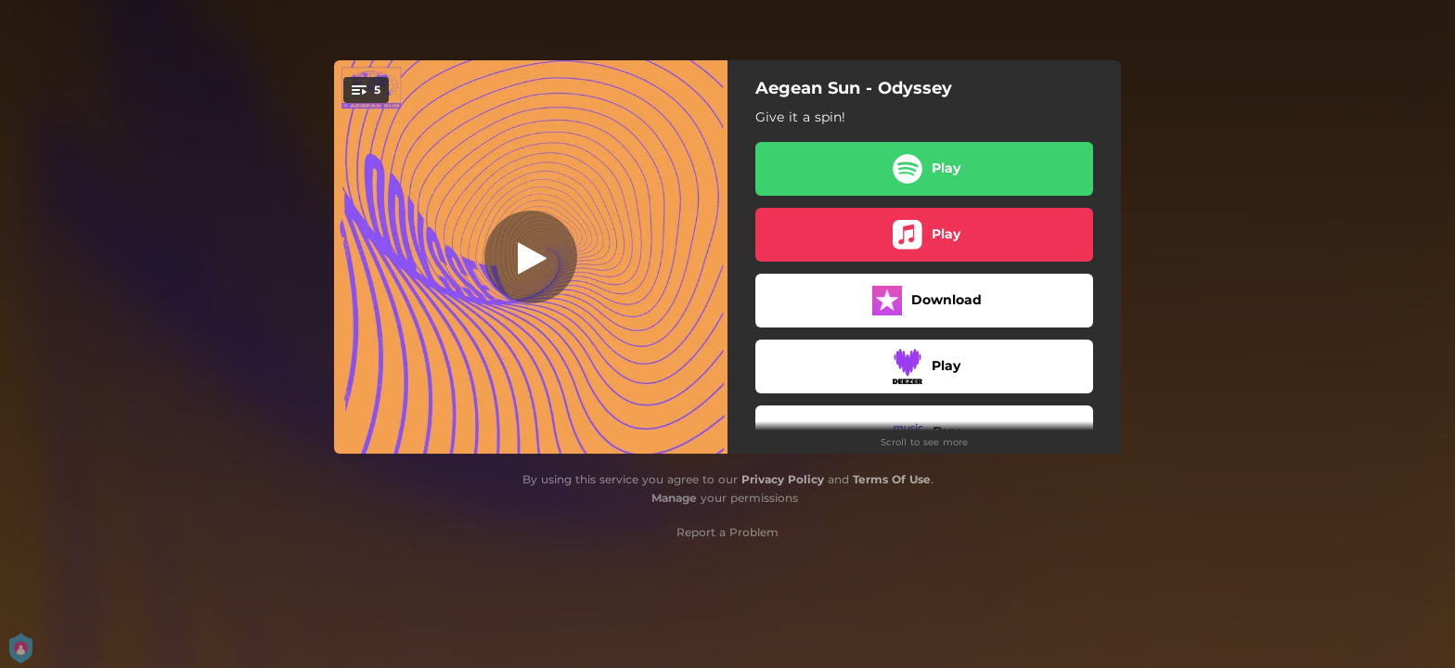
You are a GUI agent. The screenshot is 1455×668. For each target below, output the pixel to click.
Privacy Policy (782, 479)
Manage (674, 498)
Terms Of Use (892, 479)
